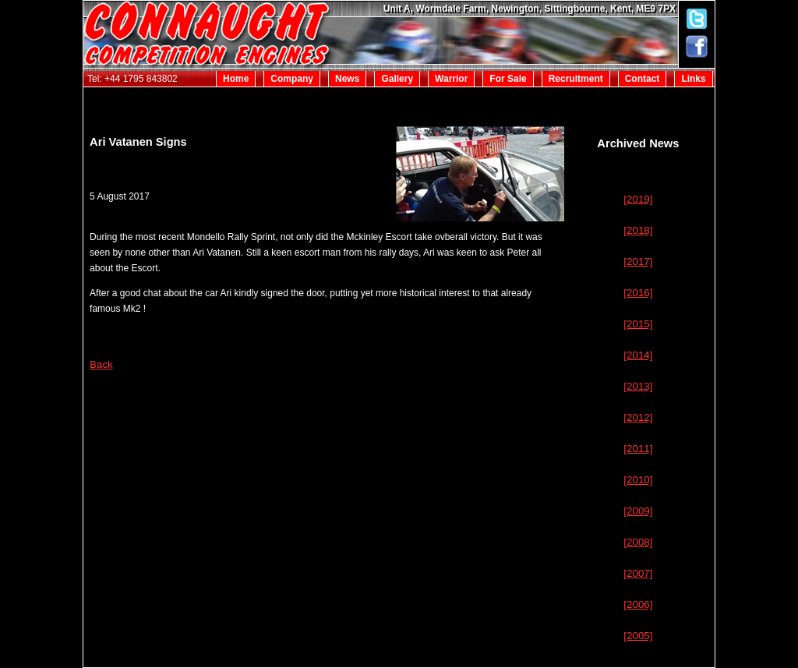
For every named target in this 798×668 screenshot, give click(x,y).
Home (236, 78)
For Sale (507, 78)
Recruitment (576, 78)
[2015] (637, 324)
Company (291, 78)
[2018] (637, 230)
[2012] (637, 417)
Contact (642, 78)
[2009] (637, 511)
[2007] (637, 573)
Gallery (397, 78)
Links (693, 78)
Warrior (451, 78)
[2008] (637, 542)
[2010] (637, 480)
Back (101, 364)
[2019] (637, 199)
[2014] (637, 355)
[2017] (637, 261)
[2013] (637, 386)
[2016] (637, 293)
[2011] (637, 448)
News (347, 78)
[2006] (637, 604)
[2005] (637, 635)
